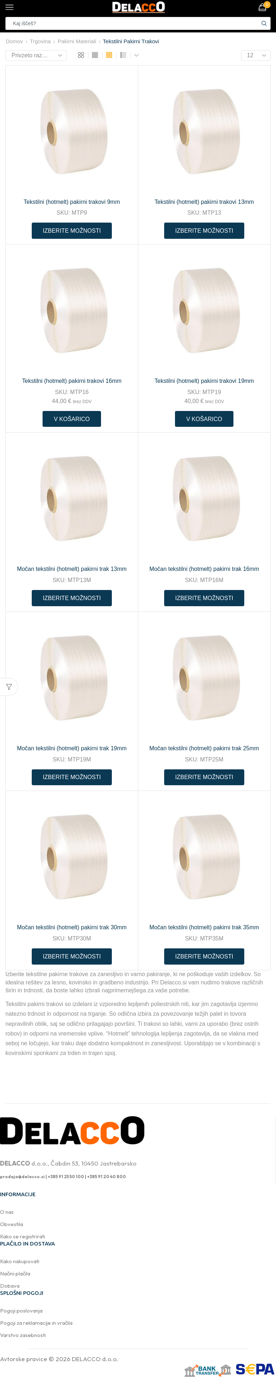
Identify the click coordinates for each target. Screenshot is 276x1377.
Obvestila (11, 1224)
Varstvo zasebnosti (23, 1335)
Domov (14, 41)
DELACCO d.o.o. (95, 1359)
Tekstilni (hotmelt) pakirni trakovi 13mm (204, 202)
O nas (7, 1211)
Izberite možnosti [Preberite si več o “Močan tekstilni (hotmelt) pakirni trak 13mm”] (72, 598)
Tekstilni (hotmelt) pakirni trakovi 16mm (72, 381)
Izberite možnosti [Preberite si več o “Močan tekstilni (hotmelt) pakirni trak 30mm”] (72, 956)
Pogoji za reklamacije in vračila (36, 1322)
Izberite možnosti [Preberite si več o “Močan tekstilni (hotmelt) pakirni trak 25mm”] (204, 777)
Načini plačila (15, 1273)
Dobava (9, 1285)
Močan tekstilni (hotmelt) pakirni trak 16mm (204, 569)
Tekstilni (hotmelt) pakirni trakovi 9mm (72, 202)
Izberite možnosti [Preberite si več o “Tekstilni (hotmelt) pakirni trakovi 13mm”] (204, 231)
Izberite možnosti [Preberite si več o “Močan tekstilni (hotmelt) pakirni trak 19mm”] (72, 777)
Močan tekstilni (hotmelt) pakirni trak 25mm (204, 748)
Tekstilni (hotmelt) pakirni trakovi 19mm (204, 381)
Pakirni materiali (77, 41)
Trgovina (40, 41)
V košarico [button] (72, 419)
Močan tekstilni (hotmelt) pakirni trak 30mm (72, 927)
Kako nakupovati (19, 1261)
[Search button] (264, 23)
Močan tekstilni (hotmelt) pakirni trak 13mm (72, 569)
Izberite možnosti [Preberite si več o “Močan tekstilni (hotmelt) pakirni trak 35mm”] (204, 956)
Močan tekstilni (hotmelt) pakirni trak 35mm (204, 927)
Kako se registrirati (22, 1236)
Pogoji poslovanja (21, 1310)
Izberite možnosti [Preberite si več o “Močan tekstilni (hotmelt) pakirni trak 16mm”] (204, 598)
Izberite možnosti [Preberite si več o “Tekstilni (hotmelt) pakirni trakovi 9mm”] (72, 231)
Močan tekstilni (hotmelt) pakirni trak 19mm (72, 748)
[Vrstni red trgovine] (36, 55)
